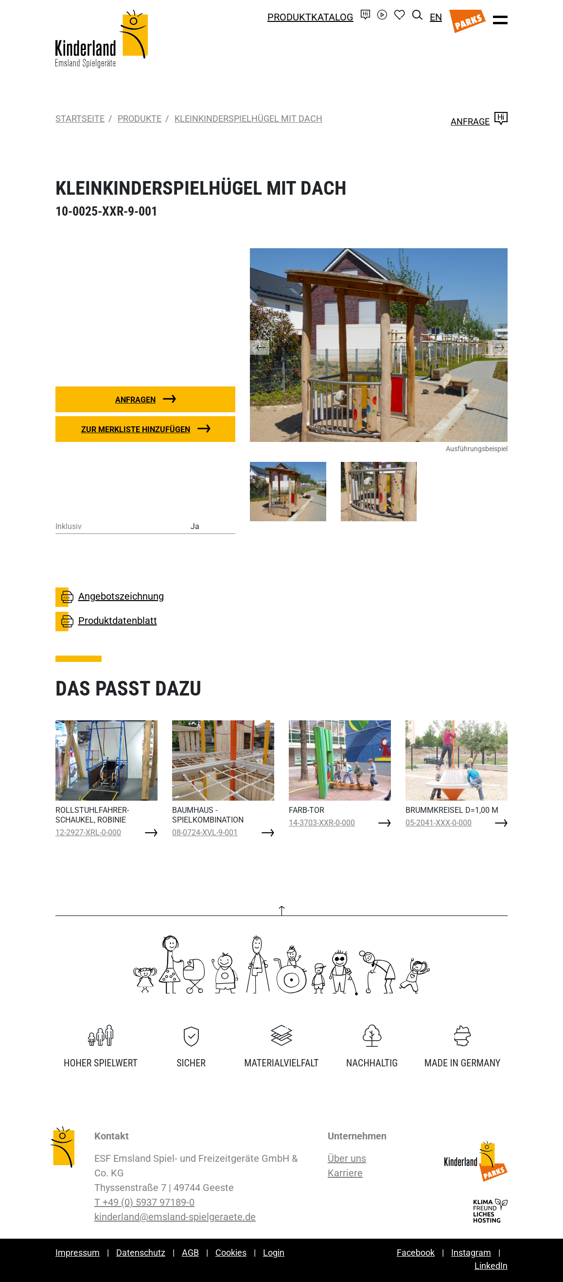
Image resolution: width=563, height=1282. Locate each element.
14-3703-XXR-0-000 (322, 822)
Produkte (139, 118)
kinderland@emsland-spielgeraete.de (175, 1217)
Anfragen (135, 399)
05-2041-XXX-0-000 (438, 822)
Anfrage (479, 121)
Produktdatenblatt (106, 621)
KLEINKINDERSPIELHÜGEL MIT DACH (248, 118)
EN (436, 17)
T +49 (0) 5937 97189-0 (144, 1202)
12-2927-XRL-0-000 (88, 832)
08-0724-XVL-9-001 (205, 832)
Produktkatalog (310, 17)
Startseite (80, 118)
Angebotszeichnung (109, 597)
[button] (269, 345)
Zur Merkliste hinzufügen (135, 429)
